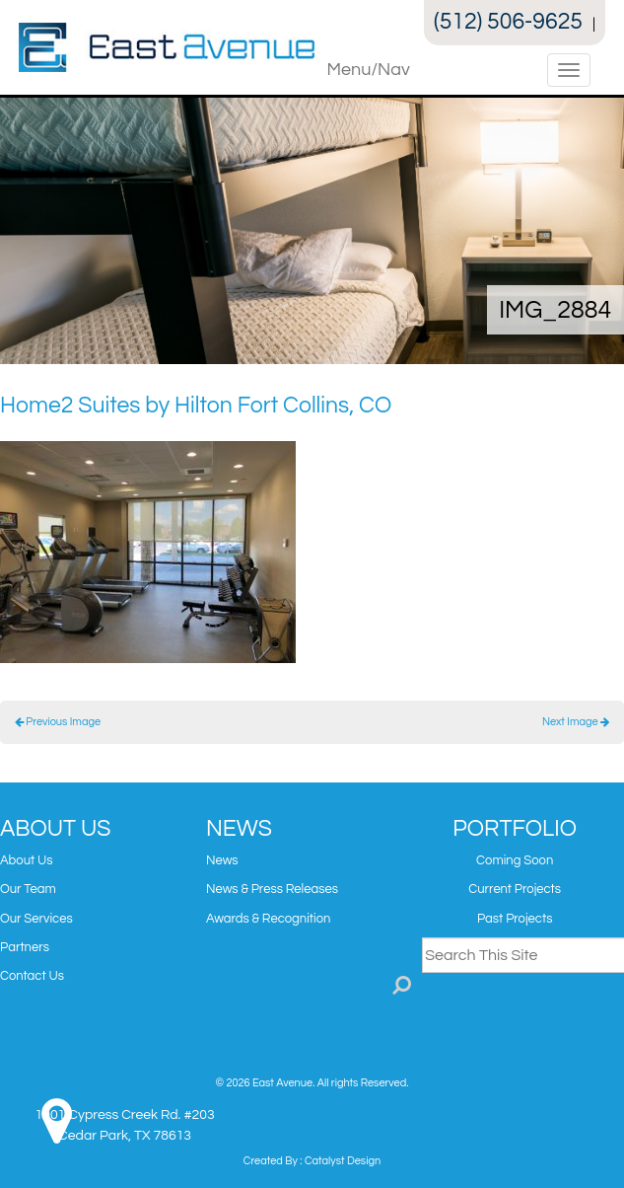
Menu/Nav (368, 69)
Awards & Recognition (268, 919)
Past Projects (514, 919)
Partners (24, 947)
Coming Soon (514, 860)
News (222, 860)
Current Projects (514, 889)
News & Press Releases (272, 889)
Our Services (36, 919)
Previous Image (58, 721)
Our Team (28, 889)
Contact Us (32, 976)
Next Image (575, 721)
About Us (26, 860)
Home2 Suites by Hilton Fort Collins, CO (195, 405)
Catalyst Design (343, 1160)
